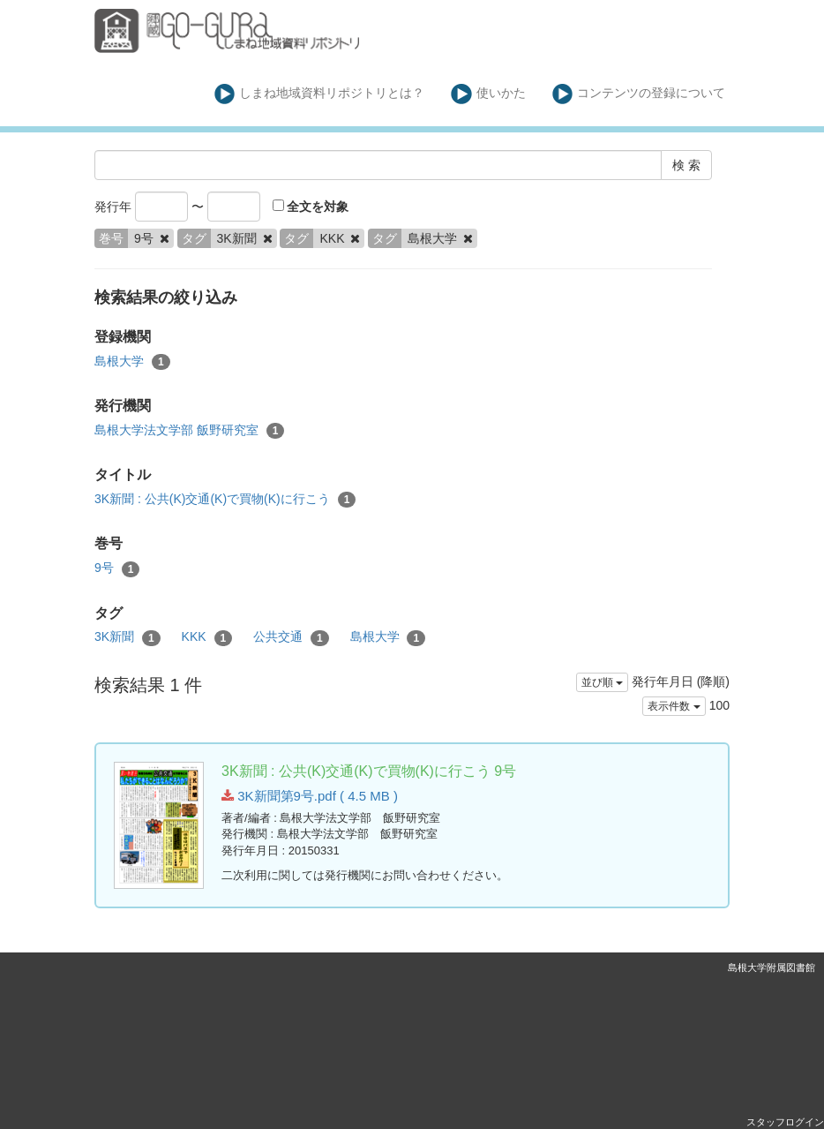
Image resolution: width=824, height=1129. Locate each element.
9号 (116, 568)
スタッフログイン (785, 1122)
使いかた (488, 94)
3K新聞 (127, 637)
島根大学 (132, 362)
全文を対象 (311, 206)
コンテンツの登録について (639, 94)
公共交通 (291, 637)
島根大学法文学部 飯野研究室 (189, 431)
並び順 (602, 682)
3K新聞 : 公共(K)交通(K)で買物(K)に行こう (225, 500)
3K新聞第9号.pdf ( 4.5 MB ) (309, 795)
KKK (207, 637)
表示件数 (674, 706)
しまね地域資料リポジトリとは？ (319, 94)
